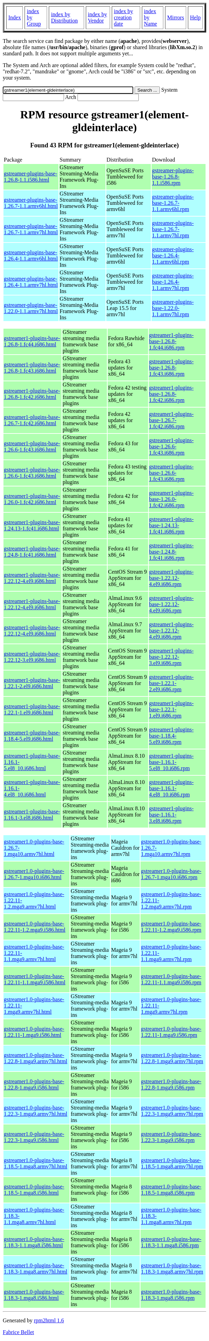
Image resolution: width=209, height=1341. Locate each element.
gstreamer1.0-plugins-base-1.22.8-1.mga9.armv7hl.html (35, 1058)
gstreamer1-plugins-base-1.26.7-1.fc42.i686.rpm (171, 420)
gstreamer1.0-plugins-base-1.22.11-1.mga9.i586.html (34, 1032)
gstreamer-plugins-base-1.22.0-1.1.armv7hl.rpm (173, 308)
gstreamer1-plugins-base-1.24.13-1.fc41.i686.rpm (171, 525)
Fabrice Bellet (18, 1332)
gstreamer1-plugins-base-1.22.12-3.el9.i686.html (32, 657)
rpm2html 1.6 (49, 1320)
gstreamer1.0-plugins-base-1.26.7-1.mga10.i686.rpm (171, 874)
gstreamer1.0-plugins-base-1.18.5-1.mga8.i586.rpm (171, 1190)
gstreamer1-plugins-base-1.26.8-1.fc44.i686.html (32, 341)
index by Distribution (64, 17)
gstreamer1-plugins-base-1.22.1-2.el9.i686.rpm (171, 683)
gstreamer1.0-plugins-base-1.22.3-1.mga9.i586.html (34, 1137)
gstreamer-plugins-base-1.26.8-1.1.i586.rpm (173, 176)
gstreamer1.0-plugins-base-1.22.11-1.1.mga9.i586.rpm (171, 979)
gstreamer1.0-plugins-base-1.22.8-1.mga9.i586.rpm (171, 1084)
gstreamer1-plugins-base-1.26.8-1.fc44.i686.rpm (171, 341)
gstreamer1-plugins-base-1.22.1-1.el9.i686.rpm (171, 709)
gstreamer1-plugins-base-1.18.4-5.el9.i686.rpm (171, 736)
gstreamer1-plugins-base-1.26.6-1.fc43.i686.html (32, 446)
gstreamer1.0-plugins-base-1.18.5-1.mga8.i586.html (34, 1190)
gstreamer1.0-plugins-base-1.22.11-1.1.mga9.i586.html (34, 979)
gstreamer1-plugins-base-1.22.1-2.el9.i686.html (32, 683)
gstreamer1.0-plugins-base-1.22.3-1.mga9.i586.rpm (171, 1137)
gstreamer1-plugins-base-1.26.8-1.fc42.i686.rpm (171, 394)
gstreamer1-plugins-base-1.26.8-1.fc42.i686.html (32, 394)
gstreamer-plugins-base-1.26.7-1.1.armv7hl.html (31, 229)
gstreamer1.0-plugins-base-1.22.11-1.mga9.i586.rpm (171, 1032)
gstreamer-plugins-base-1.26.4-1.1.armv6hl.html (31, 255)
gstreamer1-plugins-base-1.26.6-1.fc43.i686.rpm (171, 446)
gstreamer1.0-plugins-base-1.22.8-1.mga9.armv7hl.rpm (172, 1058)
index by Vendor (97, 17)
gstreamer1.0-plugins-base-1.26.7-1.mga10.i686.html (34, 874)
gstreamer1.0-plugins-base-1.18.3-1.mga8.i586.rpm (171, 1295)
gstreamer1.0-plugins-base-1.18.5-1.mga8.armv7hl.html (35, 1163)
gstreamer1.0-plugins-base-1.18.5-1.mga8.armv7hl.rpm (172, 1163)
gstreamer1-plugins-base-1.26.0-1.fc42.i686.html (32, 499)
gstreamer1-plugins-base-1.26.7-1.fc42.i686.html (32, 420)
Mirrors (175, 17)
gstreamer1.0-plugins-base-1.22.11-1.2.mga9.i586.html (34, 927)
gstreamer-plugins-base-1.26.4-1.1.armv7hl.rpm (173, 282)
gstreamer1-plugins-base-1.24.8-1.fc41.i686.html (32, 552)
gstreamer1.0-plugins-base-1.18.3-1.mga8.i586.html (34, 1295)
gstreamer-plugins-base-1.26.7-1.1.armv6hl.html (31, 203)
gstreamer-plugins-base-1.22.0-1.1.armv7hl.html (31, 308)
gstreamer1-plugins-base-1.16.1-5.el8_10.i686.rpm (171, 762)
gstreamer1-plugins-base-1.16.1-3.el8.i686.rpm (171, 814)
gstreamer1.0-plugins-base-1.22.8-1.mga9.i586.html (34, 1084)
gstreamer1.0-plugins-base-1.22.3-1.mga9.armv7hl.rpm (172, 1111)
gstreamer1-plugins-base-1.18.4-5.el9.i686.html (32, 736)
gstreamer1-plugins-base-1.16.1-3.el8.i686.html (32, 815)
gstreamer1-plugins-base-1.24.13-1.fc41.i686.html (32, 525)
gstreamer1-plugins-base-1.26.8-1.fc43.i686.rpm (171, 367)
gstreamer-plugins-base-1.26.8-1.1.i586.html (30, 177)
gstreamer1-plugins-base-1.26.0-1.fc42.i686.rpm (171, 499)
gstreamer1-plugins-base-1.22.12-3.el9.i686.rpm (171, 657)
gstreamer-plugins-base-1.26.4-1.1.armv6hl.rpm (173, 255)
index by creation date (123, 17)
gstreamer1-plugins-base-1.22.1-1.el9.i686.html (32, 709)
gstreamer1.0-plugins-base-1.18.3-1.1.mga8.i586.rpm (171, 1242)
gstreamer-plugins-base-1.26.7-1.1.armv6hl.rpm (173, 203)
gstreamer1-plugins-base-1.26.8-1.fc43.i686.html (32, 368)
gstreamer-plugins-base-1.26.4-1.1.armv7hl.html (31, 282)
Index (14, 17)
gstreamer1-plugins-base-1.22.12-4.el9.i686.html (32, 578)
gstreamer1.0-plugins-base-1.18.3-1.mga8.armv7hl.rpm (172, 1268)
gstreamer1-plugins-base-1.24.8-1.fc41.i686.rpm (171, 551)
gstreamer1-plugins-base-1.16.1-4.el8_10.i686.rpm (171, 788)
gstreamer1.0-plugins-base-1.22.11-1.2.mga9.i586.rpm (171, 927)
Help (195, 17)
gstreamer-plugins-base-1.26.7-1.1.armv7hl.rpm (173, 229)
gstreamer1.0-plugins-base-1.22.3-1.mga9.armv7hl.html (35, 1111)
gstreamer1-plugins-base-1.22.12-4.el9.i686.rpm (171, 578)
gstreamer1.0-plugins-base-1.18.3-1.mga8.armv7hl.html (35, 1268)
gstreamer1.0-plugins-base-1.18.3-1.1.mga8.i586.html (34, 1242)
